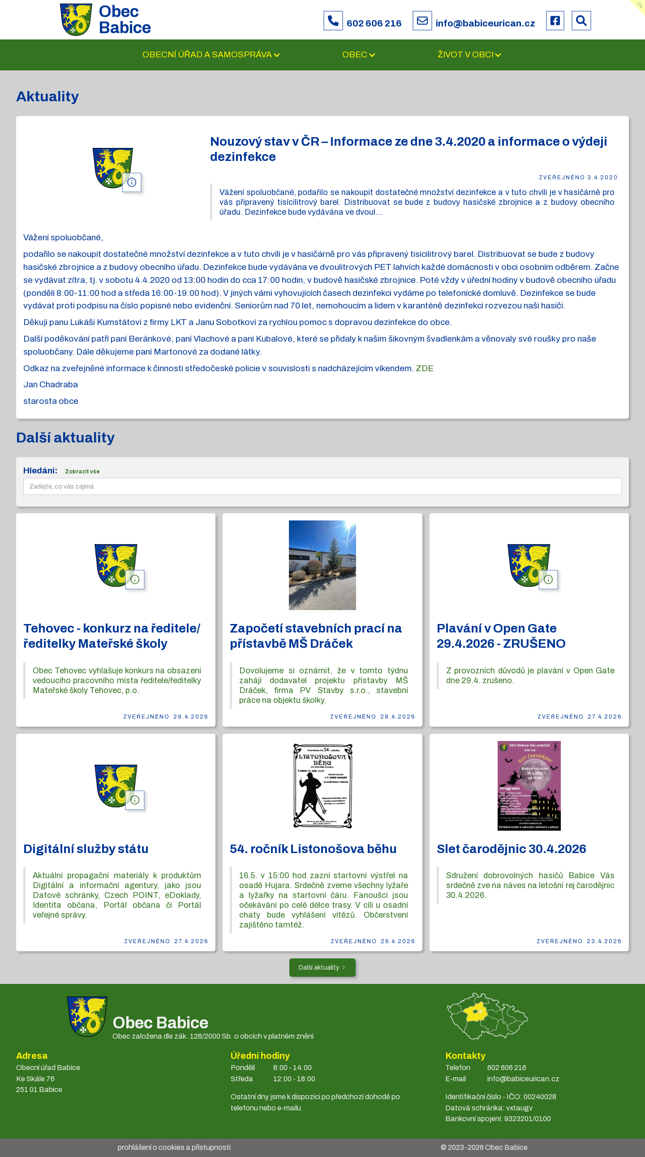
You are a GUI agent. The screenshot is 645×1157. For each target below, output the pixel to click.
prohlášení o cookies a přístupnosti (174, 1147)
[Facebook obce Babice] (555, 20)
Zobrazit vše (82, 471)
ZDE (425, 368)
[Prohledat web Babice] (581, 20)
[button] (211, 54)
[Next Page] (322, 967)
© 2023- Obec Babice (484, 1147)
